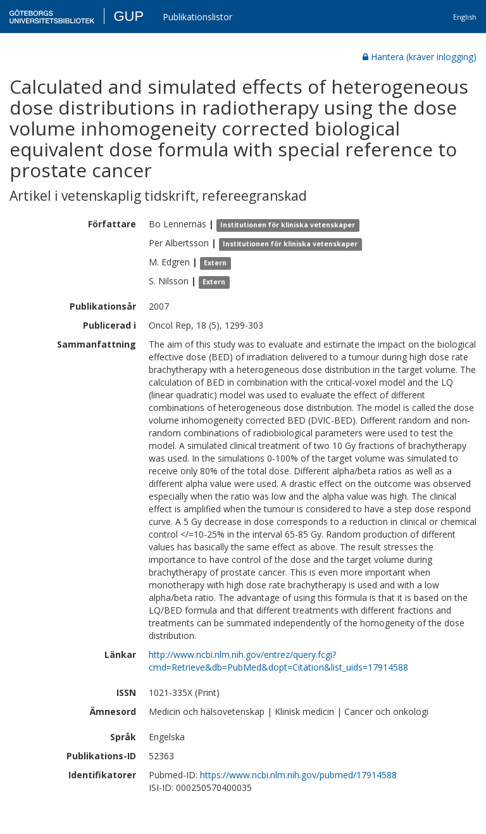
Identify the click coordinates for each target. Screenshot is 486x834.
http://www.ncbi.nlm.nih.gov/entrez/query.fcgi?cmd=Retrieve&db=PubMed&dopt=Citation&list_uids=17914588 (278, 660)
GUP (128, 16)
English (465, 17)
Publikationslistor (197, 17)
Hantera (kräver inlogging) (420, 57)
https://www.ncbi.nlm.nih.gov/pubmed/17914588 (298, 775)
